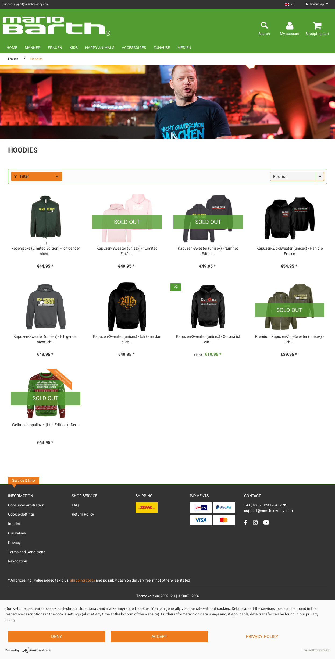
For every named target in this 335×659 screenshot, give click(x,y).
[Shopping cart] (318, 25)
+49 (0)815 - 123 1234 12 (263, 505)
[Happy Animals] (99, 48)
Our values (17, 533)
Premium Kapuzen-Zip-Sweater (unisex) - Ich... (289, 339)
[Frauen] (55, 48)
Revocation (17, 561)
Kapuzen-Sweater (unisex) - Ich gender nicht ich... (45, 339)
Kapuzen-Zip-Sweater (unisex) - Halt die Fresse (289, 251)
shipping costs (82, 580)
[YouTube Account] (266, 522)
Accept (159, 636)
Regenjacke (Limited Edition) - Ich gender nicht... (45, 251)
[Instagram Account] (255, 522)
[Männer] (32, 48)
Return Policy (83, 514)
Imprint (14, 524)
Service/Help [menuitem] (317, 4)
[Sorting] (297, 176)
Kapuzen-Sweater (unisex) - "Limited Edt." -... (127, 251)
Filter (21, 176)
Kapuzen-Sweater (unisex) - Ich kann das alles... (127, 339)
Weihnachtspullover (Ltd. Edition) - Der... (45, 425)
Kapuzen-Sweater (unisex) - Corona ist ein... (208, 339)
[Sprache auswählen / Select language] (289, 4)
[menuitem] (289, 4)
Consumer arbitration (26, 505)
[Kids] (73, 48)
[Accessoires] (134, 48)
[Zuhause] (162, 48)
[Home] (12, 48)
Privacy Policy (262, 636)
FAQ (75, 505)
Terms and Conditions (26, 552)
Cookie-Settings (21, 514)
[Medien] (184, 48)
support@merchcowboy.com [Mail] (268, 508)
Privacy (14, 542)
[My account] (290, 25)
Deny (56, 636)
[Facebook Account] (246, 522)
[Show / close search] (264, 25)
